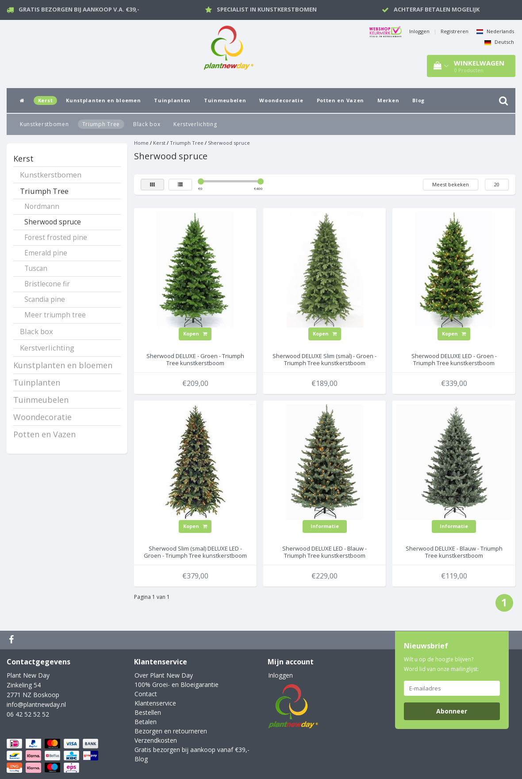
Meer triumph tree (55, 315)
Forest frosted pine (55, 237)
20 (496, 184)
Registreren (454, 31)
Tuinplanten (172, 100)
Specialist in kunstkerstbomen (267, 9)
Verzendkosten (155, 740)
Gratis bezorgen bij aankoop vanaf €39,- (191, 749)
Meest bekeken (450, 184)
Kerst (45, 100)
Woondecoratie (281, 100)
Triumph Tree (101, 124)
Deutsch (499, 42)
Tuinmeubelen (225, 100)
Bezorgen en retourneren (170, 731)
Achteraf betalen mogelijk (437, 9)
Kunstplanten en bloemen (103, 100)
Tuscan (35, 268)
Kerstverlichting (195, 124)
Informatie (325, 526)
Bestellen (147, 712)
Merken (388, 100)
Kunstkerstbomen (44, 124)
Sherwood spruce (52, 222)
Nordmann (41, 206)
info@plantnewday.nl (36, 704)
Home (141, 142)
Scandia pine (44, 299)
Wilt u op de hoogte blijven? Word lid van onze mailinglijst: (441, 664)
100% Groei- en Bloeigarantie (176, 684)
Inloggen (419, 31)
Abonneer (451, 711)
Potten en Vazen (341, 100)
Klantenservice (155, 703)
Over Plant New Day (163, 675)
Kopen (195, 333)
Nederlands (495, 31)
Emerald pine (45, 253)
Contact (145, 694)
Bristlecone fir (47, 284)
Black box (146, 124)
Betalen (145, 721)
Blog (418, 100)
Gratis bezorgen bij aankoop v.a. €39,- (79, 9)
